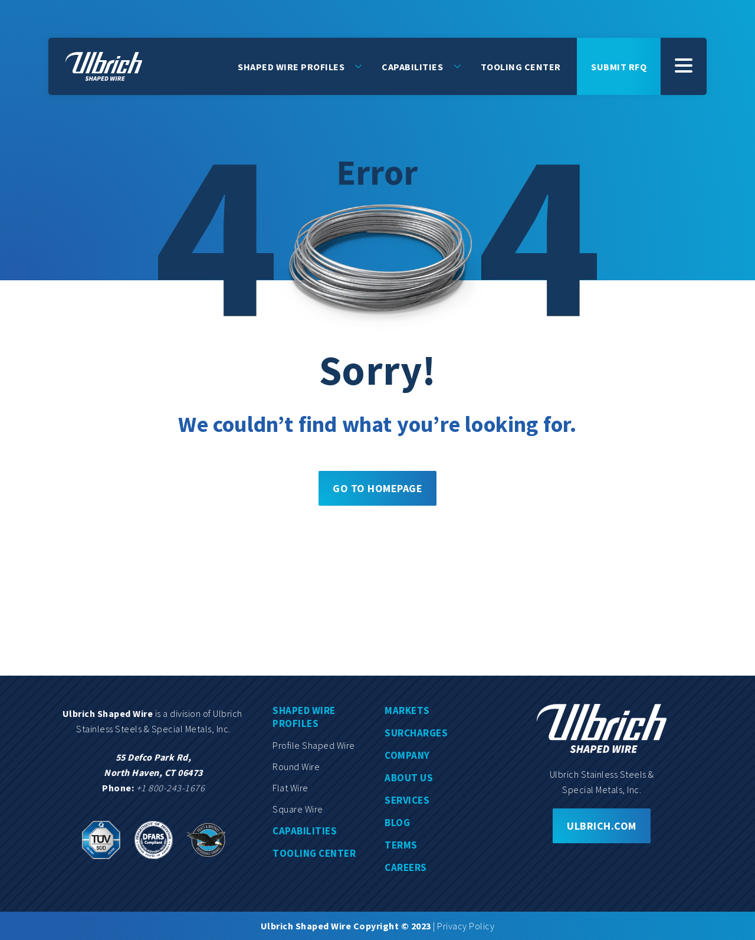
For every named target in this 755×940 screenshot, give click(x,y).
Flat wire (290, 788)
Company (407, 755)
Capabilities (412, 66)
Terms (401, 845)
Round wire (296, 766)
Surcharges (416, 732)
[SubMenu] (683, 66)
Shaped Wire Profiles (291, 66)
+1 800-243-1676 (170, 788)
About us (409, 777)
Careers (406, 867)
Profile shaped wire (314, 745)
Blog (397, 822)
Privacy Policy (465, 926)
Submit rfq (618, 66)
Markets (407, 710)
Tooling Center (521, 66)
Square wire (298, 809)
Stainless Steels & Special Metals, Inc (152, 729)
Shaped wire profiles (304, 717)
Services (407, 800)
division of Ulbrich (207, 713)
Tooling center (314, 853)
